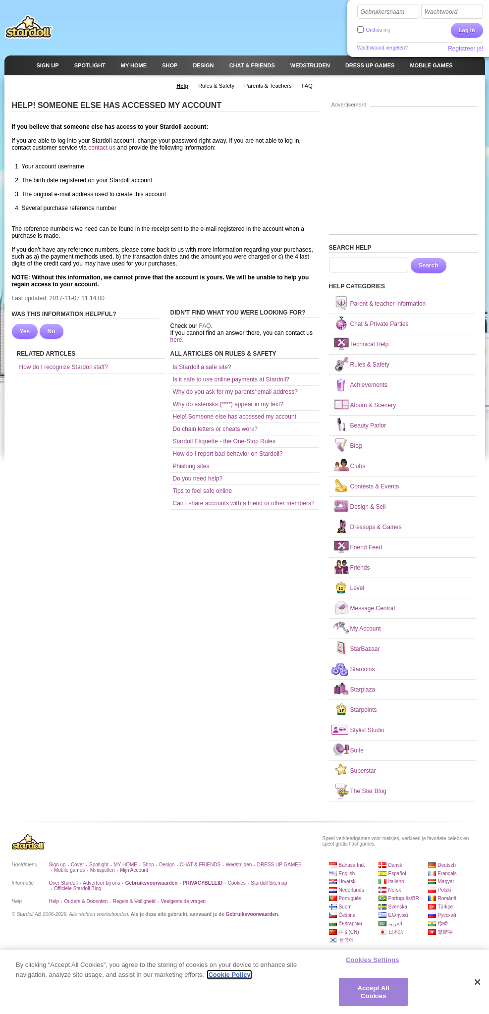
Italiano (396, 881)
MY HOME (125, 864)
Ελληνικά (398, 915)
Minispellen (102, 870)
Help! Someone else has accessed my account (234, 416)
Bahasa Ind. (352, 865)
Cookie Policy (229, 978)
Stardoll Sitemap (269, 883)
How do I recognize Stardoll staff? (63, 367)
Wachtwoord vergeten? (382, 48)
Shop (148, 864)
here (176, 339)
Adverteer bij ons (101, 883)
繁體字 (445, 932)
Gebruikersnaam (383, 11)
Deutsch (447, 865)
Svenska (397, 906)
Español (397, 873)
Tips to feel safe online (202, 490)
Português (350, 898)
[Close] (478, 986)
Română (447, 898)
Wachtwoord (441, 11)
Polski (444, 890)
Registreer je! (465, 48)
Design (166, 864)
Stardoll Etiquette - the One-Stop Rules (224, 441)
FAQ (205, 325)
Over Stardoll (63, 883)
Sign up (57, 864)
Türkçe (445, 906)
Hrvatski (348, 881)
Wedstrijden (239, 864)
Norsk (394, 890)
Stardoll (28, 27)
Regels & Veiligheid (134, 901)
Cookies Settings (372, 963)
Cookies (237, 883)
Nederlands (351, 890)
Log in (467, 30)
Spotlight (99, 864)
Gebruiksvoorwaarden (252, 914)
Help (54, 901)
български (350, 923)
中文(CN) (349, 932)
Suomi (346, 906)
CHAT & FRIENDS (200, 864)
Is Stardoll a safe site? (202, 367)
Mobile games (69, 870)
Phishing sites (191, 466)
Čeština (347, 915)
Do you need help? (198, 478)
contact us (102, 147)
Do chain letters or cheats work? (215, 429)
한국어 (346, 940)
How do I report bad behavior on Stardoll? (228, 453)
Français (447, 873)
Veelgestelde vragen (183, 901)
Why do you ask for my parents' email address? (235, 391)
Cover (77, 864)
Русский (447, 915)
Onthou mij (378, 30)
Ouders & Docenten (86, 901)
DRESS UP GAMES (279, 864)
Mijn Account (134, 870)
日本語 (395, 932)
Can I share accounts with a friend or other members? (244, 503)
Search (428, 265)
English (347, 873)
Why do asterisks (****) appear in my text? (228, 404)
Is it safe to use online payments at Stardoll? (231, 379)
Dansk (395, 865)
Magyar (446, 881)
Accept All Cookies (373, 996)
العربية (395, 923)
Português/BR (403, 898)
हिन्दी (443, 923)
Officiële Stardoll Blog (77, 888)
